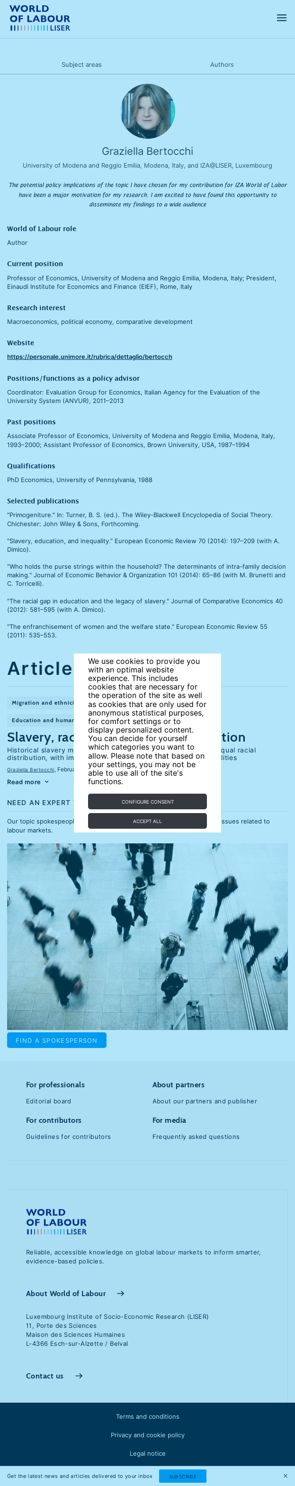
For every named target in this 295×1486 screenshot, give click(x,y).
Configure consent (148, 802)
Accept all (147, 821)
